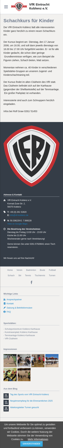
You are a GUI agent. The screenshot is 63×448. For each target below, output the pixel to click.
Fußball (52, 270)
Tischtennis (40, 275)
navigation (6, 7)
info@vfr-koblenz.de (19, 215)
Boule (42, 270)
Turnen (52, 275)
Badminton (31, 270)
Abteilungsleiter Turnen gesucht (24, 407)
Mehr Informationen (38, 439)
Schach (11, 275)
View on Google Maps (17, 224)
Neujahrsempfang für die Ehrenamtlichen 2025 (31, 401)
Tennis (28, 275)
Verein (19, 270)
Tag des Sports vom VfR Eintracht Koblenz (29, 394)
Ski (19, 275)
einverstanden (31, 444)
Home (10, 270)
